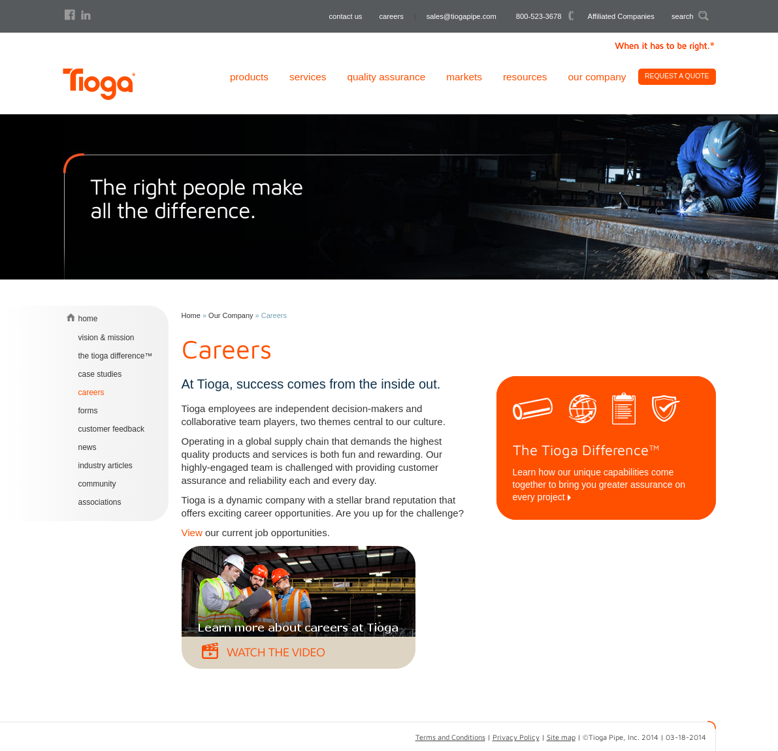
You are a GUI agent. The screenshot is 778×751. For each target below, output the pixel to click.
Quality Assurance (386, 76)
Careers (91, 392)
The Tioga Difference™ (115, 355)
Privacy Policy (516, 737)
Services (307, 76)
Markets (464, 76)
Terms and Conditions (450, 737)
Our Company (597, 76)
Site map (561, 737)
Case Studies (100, 374)
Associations (100, 502)
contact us (345, 16)
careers (391, 16)
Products (249, 76)
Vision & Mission (106, 337)
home (88, 318)
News (87, 447)
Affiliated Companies (621, 16)
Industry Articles (105, 465)
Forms (88, 410)
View (192, 532)
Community (97, 483)
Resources (525, 76)
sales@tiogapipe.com (461, 16)
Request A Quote (677, 76)
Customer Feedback (111, 429)
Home (191, 315)
